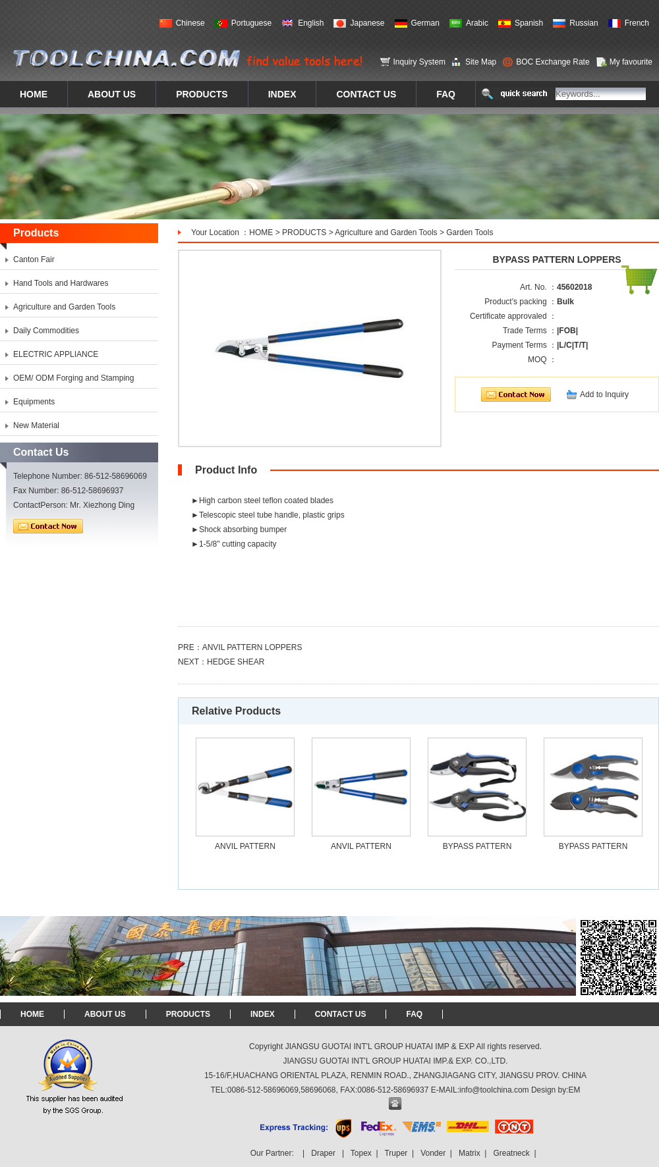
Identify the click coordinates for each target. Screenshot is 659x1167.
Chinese (190, 23)
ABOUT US (105, 1014)
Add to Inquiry (604, 394)
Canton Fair (34, 259)
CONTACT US (340, 1014)
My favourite (631, 62)
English (311, 23)
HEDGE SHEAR (235, 661)
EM (575, 1090)
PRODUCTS (304, 232)
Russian (583, 23)
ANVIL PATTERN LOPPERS (252, 647)
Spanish (529, 23)
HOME (261, 232)
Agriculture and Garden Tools (386, 232)
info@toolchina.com (494, 1090)
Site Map (480, 62)
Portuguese (251, 23)
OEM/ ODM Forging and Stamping (73, 378)
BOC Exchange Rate (552, 62)
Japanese (367, 23)
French (637, 23)
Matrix (469, 1153)
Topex (361, 1153)
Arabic (477, 23)
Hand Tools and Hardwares (61, 283)
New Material (36, 425)
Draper (323, 1153)
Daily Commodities (46, 330)
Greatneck (511, 1153)
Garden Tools (469, 232)
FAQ (414, 1014)
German (425, 23)
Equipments (34, 401)
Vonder (432, 1153)
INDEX (262, 1014)
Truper (395, 1153)
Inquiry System (419, 62)
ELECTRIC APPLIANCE (55, 354)
